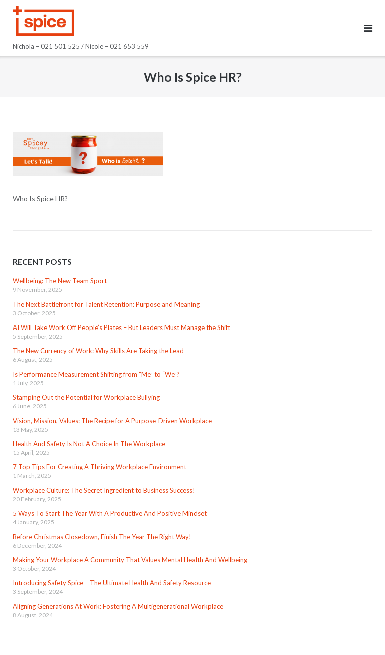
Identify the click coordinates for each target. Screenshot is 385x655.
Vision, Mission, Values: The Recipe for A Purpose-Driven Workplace (112, 421)
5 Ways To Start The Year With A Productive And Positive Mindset (110, 513)
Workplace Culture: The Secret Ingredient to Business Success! (104, 490)
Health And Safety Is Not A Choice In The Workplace (89, 444)
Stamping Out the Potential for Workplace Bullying (86, 397)
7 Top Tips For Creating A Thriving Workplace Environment (99, 467)
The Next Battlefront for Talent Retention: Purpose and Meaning (106, 304)
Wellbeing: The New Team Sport (60, 281)
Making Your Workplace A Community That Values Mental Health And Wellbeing (130, 560)
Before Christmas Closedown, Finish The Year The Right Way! (102, 537)
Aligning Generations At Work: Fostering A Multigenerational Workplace (118, 606)
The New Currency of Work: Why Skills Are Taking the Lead (98, 351)
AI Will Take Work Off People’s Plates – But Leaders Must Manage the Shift (121, 327)
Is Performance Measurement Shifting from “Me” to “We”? (96, 374)
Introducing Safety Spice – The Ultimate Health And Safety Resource (112, 583)
